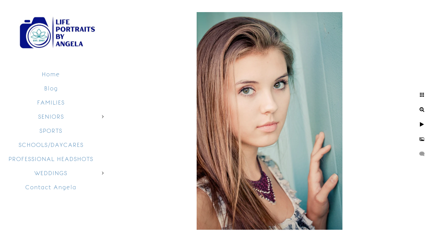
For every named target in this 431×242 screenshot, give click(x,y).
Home (51, 74)
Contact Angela (50, 187)
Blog (51, 88)
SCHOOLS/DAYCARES (51, 145)
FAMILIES (51, 102)
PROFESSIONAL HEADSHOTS (50, 159)
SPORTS (50, 130)
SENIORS (51, 116)
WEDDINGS (50, 173)
